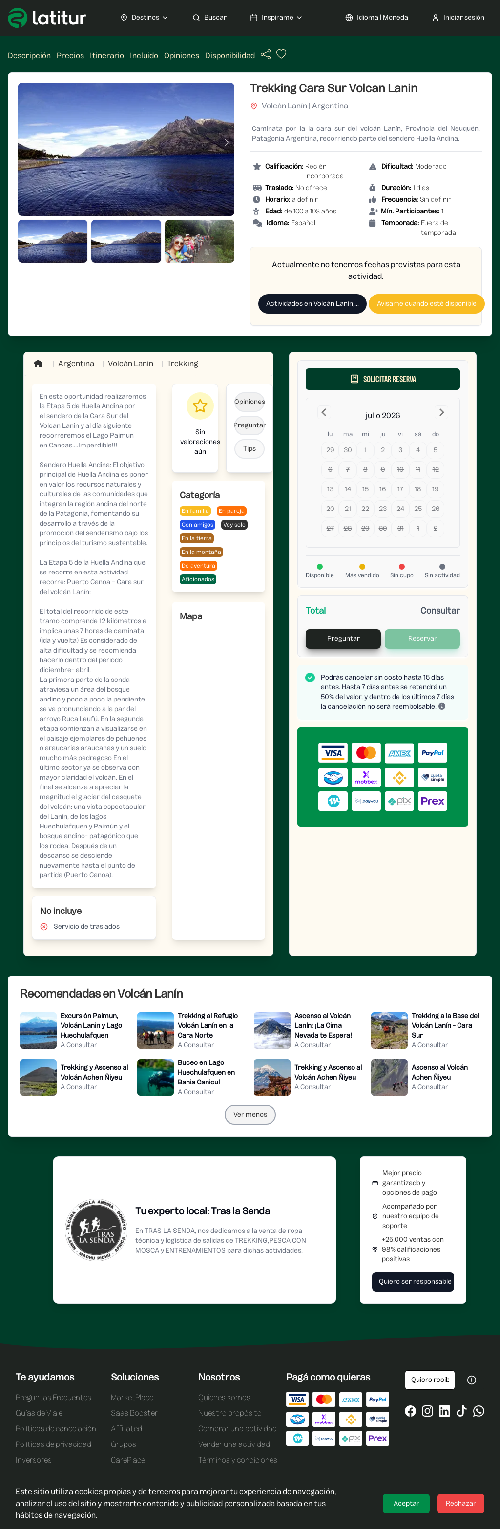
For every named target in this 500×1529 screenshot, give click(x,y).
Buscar (209, 17)
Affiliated (126, 1428)
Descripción (29, 55)
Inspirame (276, 17)
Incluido (144, 55)
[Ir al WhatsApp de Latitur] (478, 1411)
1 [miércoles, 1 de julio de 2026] (365, 450)
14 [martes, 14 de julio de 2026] (348, 489)
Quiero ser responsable (415, 1281)
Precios (70, 55)
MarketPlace (132, 1397)
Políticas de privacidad (53, 1444)
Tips (249, 448)
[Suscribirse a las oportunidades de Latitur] (471, 1380)
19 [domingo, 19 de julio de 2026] (435, 489)
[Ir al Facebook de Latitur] (410, 1411)
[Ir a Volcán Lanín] (130, 364)
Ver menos (250, 1114)
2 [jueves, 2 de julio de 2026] (383, 450)
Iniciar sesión (458, 17)
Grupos (123, 1444)
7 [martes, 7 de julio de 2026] (348, 469)
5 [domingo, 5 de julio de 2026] (436, 450)
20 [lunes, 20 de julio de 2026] (330, 508)
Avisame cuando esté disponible (427, 303)
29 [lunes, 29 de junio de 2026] (330, 450)
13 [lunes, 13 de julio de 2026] (330, 489)
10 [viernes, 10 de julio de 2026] (400, 469)
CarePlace (128, 1460)
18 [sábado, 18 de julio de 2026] (418, 489)
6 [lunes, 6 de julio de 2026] (330, 469)
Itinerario (107, 55)
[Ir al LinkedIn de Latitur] (444, 1411)
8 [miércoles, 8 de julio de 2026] (365, 469)
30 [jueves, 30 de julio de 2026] (383, 528)
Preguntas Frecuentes (53, 1397)
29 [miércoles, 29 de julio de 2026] (365, 528)
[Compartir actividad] (266, 54)
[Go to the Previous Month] (324, 412)
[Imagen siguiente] (226, 142)
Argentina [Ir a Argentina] (76, 364)
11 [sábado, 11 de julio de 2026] (418, 469)
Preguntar (249, 425)
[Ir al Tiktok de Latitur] (461, 1411)
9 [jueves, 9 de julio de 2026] (383, 469)
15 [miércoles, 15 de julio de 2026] (365, 489)
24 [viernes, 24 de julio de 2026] (400, 508)
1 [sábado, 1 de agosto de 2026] (418, 528)
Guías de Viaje (39, 1413)
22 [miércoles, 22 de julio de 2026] (365, 508)
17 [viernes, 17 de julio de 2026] (400, 489)
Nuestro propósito (230, 1413)
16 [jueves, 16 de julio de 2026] (382, 489)
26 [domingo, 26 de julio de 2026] (436, 508)
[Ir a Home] (39, 364)
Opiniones (181, 55)
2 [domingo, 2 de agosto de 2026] (436, 528)
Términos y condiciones (237, 1460)
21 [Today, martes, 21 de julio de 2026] (348, 508)
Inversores (34, 1460)
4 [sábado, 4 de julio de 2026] (418, 450)
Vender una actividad (234, 1444)
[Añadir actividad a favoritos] (280, 56)
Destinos (144, 17)
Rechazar (461, 1503)
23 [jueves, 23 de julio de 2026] (383, 508)
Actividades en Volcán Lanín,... (312, 303)
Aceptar (406, 1503)
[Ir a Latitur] (47, 18)
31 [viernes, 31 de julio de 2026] (400, 528)
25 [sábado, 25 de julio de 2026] (418, 508)
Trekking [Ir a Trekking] (182, 364)
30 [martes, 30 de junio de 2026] (348, 450)
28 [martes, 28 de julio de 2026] (348, 528)
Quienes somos (224, 1397)
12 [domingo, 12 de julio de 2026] (436, 469)
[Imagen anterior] (26, 142)
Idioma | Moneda (376, 17)
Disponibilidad (230, 55)
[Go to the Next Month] (441, 412)
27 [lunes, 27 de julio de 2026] (330, 528)
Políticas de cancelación (56, 1428)
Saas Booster (134, 1413)
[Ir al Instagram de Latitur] (427, 1411)
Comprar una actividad (237, 1428)
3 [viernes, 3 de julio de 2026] (400, 450)
